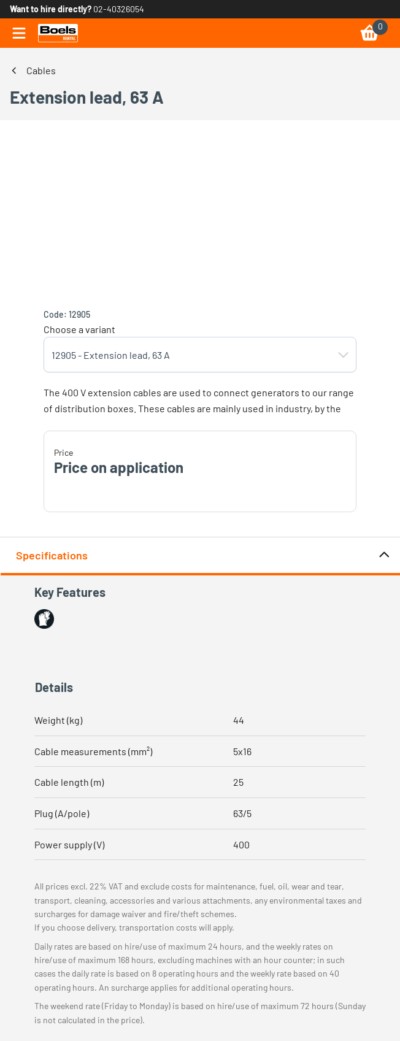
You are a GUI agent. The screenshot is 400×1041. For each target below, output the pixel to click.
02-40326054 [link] (118, 9)
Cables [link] (41, 70)
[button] (343, 355)
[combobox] (187, 355)
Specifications (203, 555)
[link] (58, 33)
